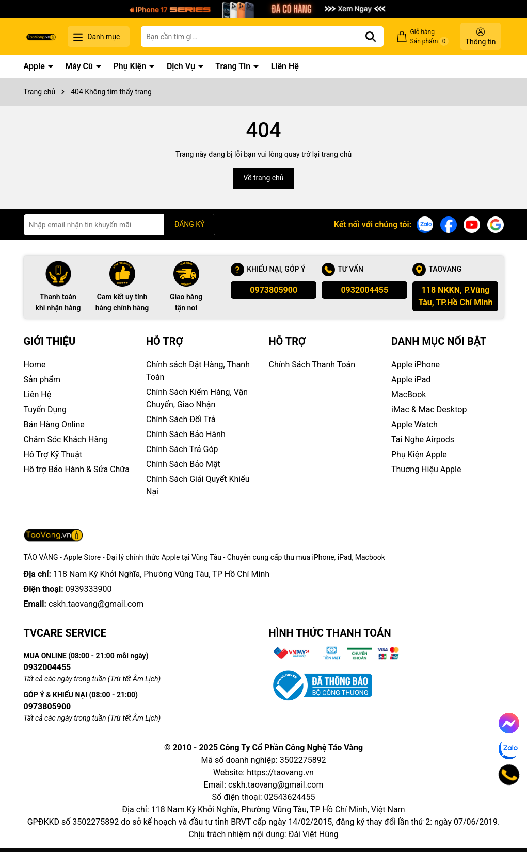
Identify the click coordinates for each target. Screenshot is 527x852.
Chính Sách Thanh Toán (312, 365)
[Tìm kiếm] (371, 36)
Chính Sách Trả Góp (182, 449)
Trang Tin (233, 66)
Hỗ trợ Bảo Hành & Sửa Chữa (77, 469)
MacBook (408, 394)
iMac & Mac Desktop (429, 409)
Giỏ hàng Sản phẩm (429, 37)
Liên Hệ (285, 66)
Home (35, 365)
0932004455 (364, 290)
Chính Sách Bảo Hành (186, 434)
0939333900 (89, 589)
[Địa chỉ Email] (119, 224)
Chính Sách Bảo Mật (183, 464)
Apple (35, 66)
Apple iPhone (415, 365)
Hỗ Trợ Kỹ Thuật (53, 454)
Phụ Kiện (130, 66)
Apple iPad (410, 380)
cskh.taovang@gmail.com (96, 604)
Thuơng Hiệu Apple (426, 469)
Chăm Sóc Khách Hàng (66, 439)
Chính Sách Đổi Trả (180, 419)
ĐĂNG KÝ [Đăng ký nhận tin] (189, 224)
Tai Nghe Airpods (422, 439)
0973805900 (273, 290)
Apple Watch (414, 424)
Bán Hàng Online (54, 424)
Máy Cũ (80, 66)
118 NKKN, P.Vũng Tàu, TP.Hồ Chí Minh (455, 296)
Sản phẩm (42, 380)
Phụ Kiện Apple (419, 454)
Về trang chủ (264, 178)
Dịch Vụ (182, 66)
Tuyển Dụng (45, 409)
